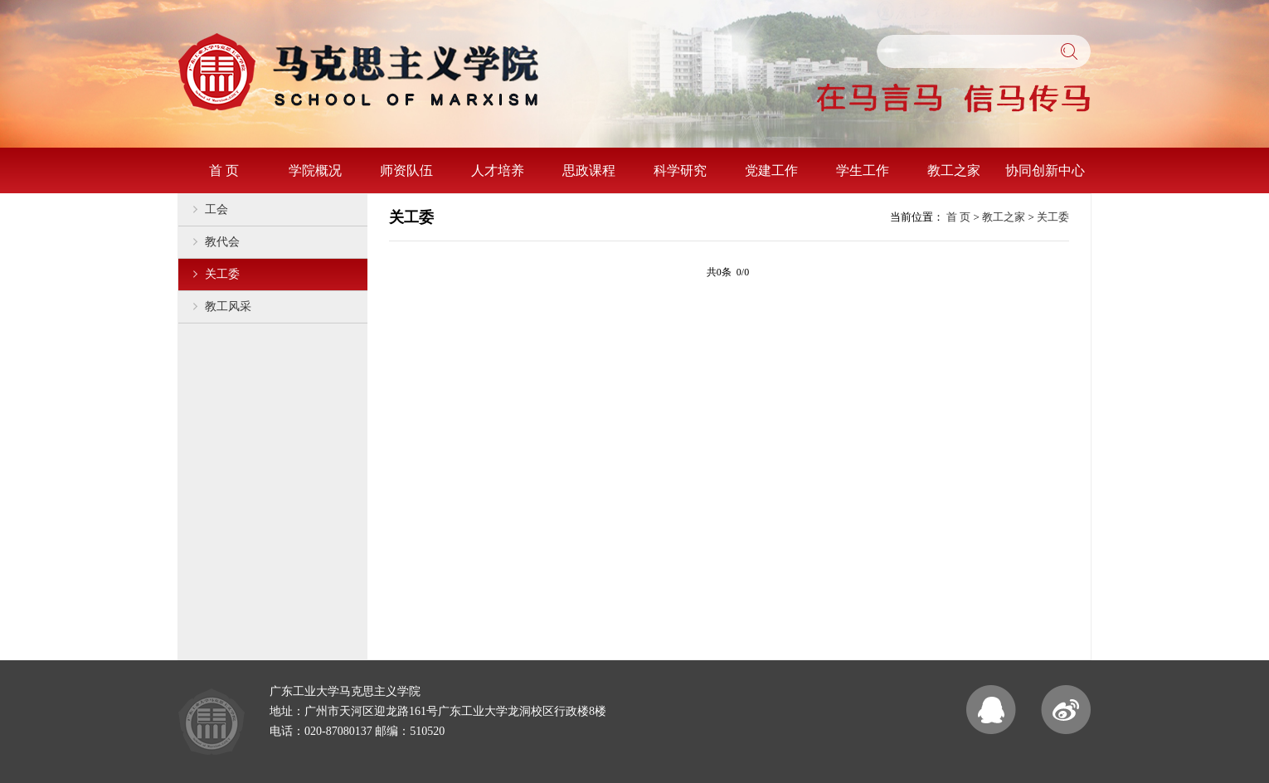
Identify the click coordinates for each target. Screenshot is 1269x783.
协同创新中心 (1045, 170)
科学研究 (680, 170)
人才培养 (497, 170)
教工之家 (953, 170)
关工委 (222, 274)
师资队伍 (406, 170)
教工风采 (228, 306)
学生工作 (862, 170)
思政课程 (588, 170)
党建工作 (771, 170)
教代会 (222, 242)
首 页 (224, 170)
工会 (216, 209)
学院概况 (315, 170)
